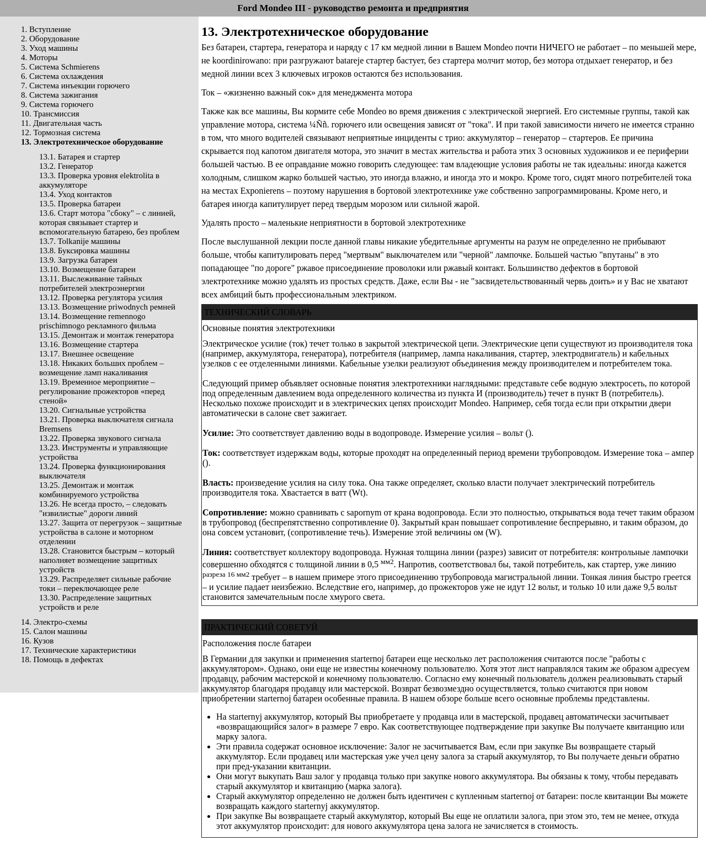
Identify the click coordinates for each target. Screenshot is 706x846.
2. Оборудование (50, 38)
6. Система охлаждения (62, 76)
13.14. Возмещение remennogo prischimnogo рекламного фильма (97, 321)
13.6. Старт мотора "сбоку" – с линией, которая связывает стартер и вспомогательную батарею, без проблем (109, 222)
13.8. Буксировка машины (84, 250)
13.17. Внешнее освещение (86, 353)
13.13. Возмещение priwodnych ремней (107, 306)
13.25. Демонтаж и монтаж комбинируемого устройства (89, 490)
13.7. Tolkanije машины (79, 241)
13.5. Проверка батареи (80, 203)
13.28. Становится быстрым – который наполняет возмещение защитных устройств (107, 560)
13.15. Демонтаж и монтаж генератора (106, 335)
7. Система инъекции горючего (75, 85)
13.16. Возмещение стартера (88, 344)
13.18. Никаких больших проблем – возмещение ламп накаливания (101, 368)
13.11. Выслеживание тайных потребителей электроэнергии (92, 283)
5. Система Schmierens (60, 66)
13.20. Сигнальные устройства (92, 410)
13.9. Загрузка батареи (78, 260)
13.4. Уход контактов (75, 194)
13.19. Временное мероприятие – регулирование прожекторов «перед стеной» (102, 391)
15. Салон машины (54, 631)
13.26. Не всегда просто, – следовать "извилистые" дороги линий (103, 508)
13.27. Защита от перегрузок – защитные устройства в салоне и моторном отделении (110, 532)
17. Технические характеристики (78, 650)
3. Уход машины (49, 48)
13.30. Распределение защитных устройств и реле (95, 602)
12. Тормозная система (60, 132)
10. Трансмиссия (50, 113)
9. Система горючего (57, 104)
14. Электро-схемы (54, 622)
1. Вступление (46, 29)
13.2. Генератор (66, 166)
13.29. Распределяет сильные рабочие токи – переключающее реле (105, 583)
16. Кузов (37, 640)
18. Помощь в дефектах (62, 659)
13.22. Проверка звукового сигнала (100, 438)
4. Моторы (39, 57)
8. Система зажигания (59, 95)
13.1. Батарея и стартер (79, 156)
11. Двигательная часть (61, 123)
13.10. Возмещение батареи (87, 269)
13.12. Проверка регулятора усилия (101, 297)
